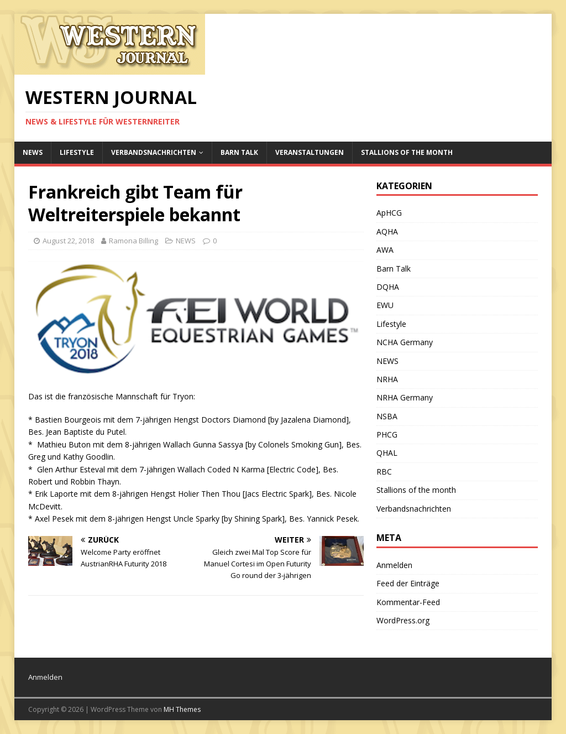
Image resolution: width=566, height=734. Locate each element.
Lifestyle (77, 152)
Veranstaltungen (309, 152)
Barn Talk (239, 152)
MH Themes (182, 709)
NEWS (33, 152)
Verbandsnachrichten (153, 152)
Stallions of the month (407, 152)
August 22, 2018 (68, 241)
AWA (385, 249)
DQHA (387, 287)
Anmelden (394, 565)
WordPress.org (402, 620)
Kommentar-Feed (408, 602)
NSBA (386, 416)
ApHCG (389, 212)
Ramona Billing (133, 241)
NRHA (387, 379)
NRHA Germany (404, 397)
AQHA (387, 231)
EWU (385, 305)
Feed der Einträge (407, 583)
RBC (384, 471)
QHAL (386, 452)
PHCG (386, 434)
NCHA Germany (404, 342)
